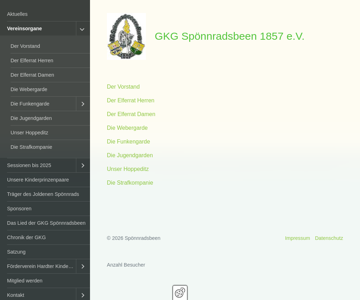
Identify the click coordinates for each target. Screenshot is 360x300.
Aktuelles (17, 14)
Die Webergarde (29, 89)
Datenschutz (329, 238)
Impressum (297, 238)
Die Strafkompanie (31, 147)
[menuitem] (45, 14)
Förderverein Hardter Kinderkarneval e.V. (41, 266)
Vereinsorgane (24, 28)
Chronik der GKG (26, 237)
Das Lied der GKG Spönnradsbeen (46, 223)
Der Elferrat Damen (32, 75)
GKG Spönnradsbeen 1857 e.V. (229, 36)
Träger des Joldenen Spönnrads (43, 194)
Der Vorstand (25, 46)
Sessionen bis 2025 (29, 165)
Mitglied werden (25, 280)
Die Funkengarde (30, 104)
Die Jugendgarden (31, 118)
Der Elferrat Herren (32, 60)
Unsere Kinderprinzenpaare (38, 180)
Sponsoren (19, 208)
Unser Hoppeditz (29, 132)
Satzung (16, 252)
